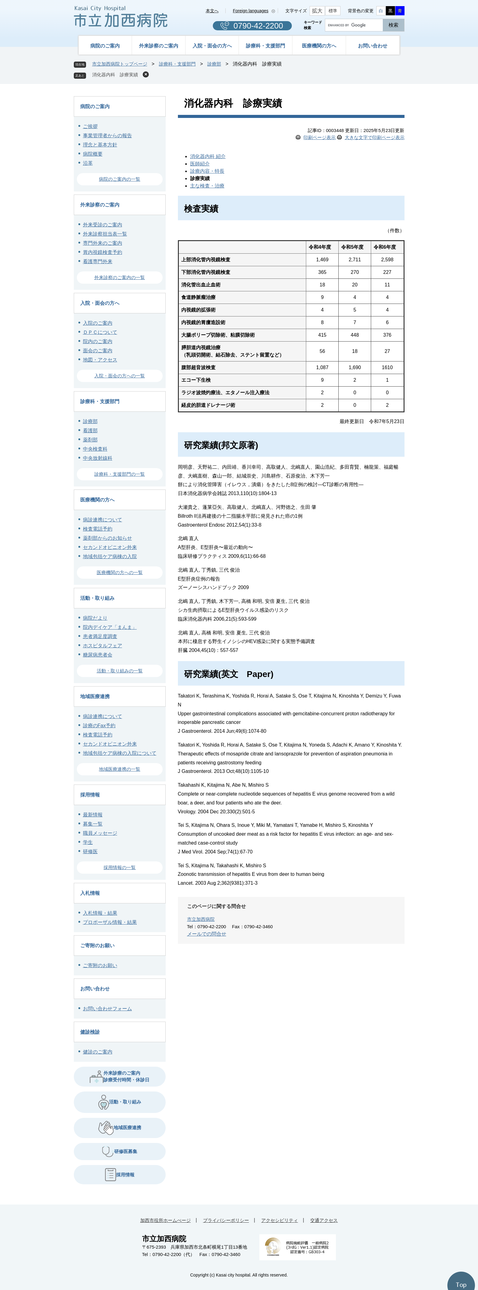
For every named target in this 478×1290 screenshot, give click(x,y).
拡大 (317, 11)
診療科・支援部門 (265, 45)
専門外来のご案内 (102, 243)
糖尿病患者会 (97, 654)
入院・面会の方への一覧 (119, 375)
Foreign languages (251, 10)
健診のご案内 (97, 1051)
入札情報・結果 (100, 913)
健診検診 (90, 1032)
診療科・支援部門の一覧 (119, 474)
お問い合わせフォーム (107, 1008)
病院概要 (93, 154)
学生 (88, 842)
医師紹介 (200, 163)
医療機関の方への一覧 (120, 572)
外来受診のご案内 (102, 224)
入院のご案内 (97, 323)
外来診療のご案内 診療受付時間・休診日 (119, 1076)
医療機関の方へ (319, 45)
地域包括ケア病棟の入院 (110, 556)
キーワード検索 (313, 25)
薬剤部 (90, 439)
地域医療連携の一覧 (119, 769)
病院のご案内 (105, 45)
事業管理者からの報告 (107, 135)
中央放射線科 (97, 458)
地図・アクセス (100, 359)
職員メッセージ (100, 833)
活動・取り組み (97, 598)
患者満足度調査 (100, 636)
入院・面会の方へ (212, 45)
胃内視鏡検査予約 (102, 252)
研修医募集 (119, 1151)
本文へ (212, 10)
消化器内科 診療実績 (115, 74)
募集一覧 (93, 824)
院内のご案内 (97, 341)
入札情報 (90, 893)
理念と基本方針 (100, 144)
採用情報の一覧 (120, 867)
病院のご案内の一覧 (119, 179)
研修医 (90, 851)
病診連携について (102, 519)
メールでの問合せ (206, 933)
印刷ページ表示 (319, 137)
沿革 (88, 163)
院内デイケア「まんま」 (110, 627)
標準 (333, 10)
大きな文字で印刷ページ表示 (375, 137)
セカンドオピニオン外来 (110, 547)
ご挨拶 (90, 126)
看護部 (90, 430)
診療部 (214, 63)
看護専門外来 (97, 261)
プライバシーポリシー (226, 1220)
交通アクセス (324, 1220)
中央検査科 (95, 449)
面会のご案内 (97, 350)
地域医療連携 (95, 696)
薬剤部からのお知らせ (107, 538)
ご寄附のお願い (97, 945)
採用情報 (90, 794)
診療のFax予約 (99, 725)
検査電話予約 (97, 529)
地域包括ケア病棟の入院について (119, 753)
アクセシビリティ (279, 1220)
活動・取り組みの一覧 (120, 670)
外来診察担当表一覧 (105, 233)
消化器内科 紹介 (208, 156)
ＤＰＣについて (100, 332)
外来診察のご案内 (158, 45)
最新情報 (93, 814)
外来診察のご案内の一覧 (119, 277)
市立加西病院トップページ (119, 63)
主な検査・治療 (207, 185)
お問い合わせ (372, 45)
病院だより (95, 618)
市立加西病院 (201, 919)
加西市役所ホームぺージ (165, 1220)
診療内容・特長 (207, 171)
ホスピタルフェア (102, 645)
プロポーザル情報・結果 (110, 922)
